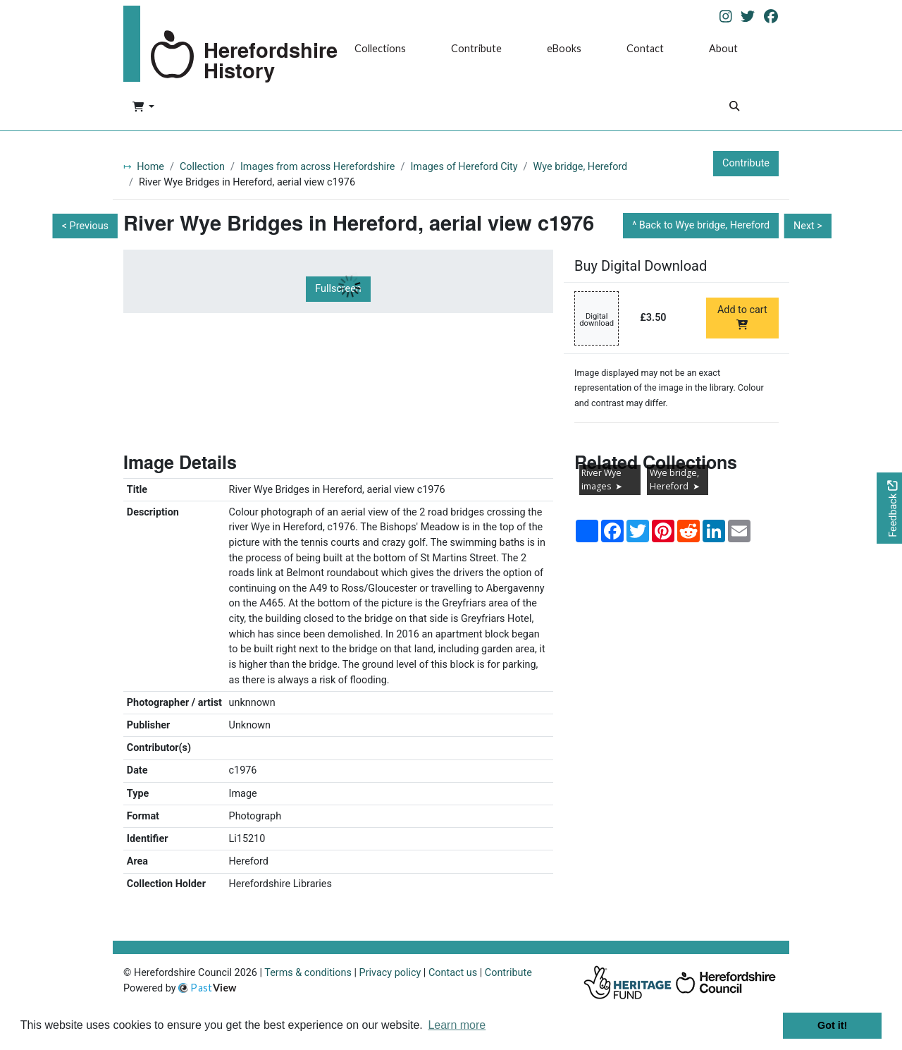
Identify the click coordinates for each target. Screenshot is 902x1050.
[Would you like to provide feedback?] (889, 508)
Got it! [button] (832, 1025)
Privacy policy (390, 973)
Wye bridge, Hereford (580, 167)
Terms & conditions (308, 973)
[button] (143, 108)
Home (150, 167)
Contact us (452, 973)
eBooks (564, 48)
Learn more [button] (457, 1025)
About (723, 48)
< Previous (85, 226)
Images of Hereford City (463, 167)
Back (704, 225)
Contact (645, 48)
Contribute (476, 48)
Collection (202, 167)
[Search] (734, 107)
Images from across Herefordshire (317, 167)
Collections (380, 48)
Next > (807, 226)
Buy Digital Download (640, 265)
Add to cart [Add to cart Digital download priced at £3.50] (742, 316)
